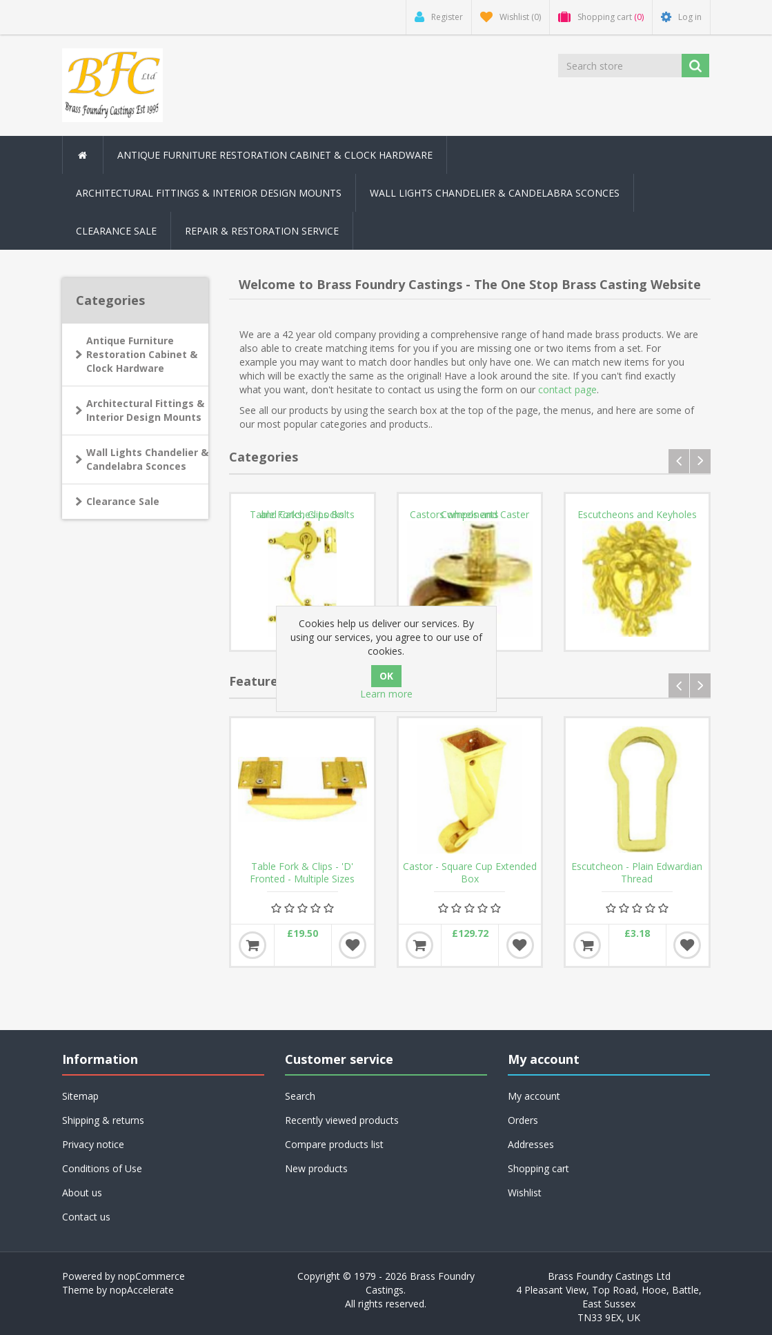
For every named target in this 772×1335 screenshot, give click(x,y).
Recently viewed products (342, 1120)
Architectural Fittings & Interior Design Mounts (145, 410)
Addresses (531, 1144)
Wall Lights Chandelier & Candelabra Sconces (495, 192)
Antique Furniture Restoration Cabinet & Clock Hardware (141, 354)
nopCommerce (151, 1276)
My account (534, 1095)
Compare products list (334, 1144)
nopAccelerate (142, 1289)
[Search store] (620, 65)
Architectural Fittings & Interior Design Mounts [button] (209, 192)
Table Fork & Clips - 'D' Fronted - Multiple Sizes (302, 872)
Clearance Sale (116, 230)
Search (300, 1095)
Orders (523, 1120)
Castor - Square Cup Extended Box (470, 872)
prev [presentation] (679, 461)
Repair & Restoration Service (262, 230)
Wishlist (525, 1192)
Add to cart (252, 945)
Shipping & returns (103, 1120)
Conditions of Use (102, 1168)
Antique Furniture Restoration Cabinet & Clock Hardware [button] (275, 154)
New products (316, 1168)
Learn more (386, 693)
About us (82, 1192)
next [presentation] (700, 461)
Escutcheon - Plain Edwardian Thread (636, 872)
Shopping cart (538, 1168)
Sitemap (80, 1095)
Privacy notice (93, 1144)
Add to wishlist (352, 945)
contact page (567, 389)
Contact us (86, 1216)
